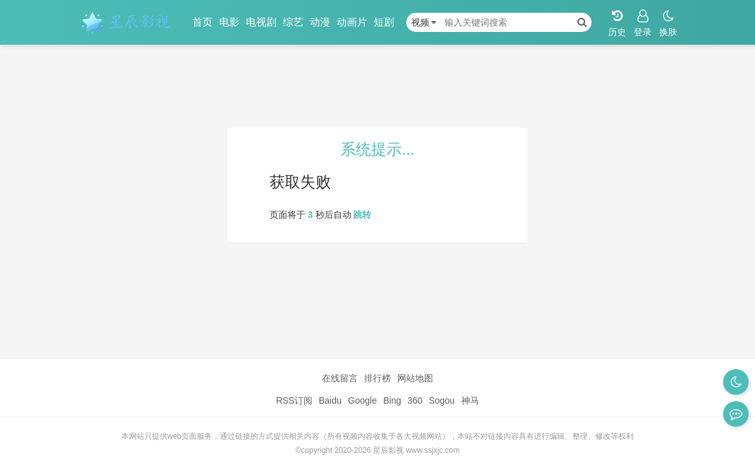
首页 (202, 22)
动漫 (320, 22)
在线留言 (340, 378)
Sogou (441, 400)
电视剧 (261, 22)
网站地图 (415, 378)
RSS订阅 (294, 400)
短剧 (384, 22)
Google (362, 400)
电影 (229, 22)
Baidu (330, 400)
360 (415, 400)
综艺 (293, 22)
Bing (392, 400)
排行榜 (377, 378)
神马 (470, 400)
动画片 (352, 22)
